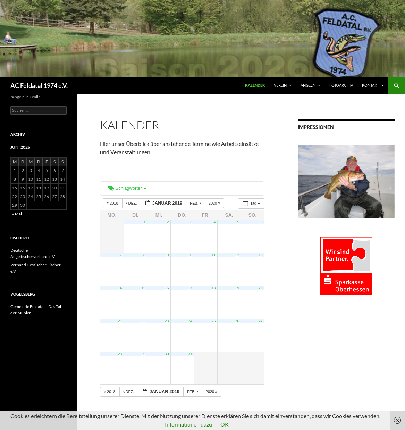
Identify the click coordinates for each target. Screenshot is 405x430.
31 (190, 354)
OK (224, 424)
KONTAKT (370, 85)
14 (120, 288)
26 (237, 321)
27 (261, 321)
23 (167, 321)
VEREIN (280, 85)
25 (214, 321)
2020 (215, 203)
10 (190, 255)
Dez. (132, 203)
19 (237, 288)
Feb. (196, 203)
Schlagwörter (127, 188)
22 (143, 321)
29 (143, 354)
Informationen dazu (188, 424)
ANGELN (308, 85)
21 (120, 321)
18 (214, 288)
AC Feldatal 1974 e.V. (39, 85)
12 (237, 255)
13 (261, 255)
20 (261, 288)
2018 (113, 203)
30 (167, 354)
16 (167, 288)
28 (120, 354)
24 (190, 321)
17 (190, 288)
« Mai (17, 213)
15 (143, 288)
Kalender (255, 85)
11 (214, 255)
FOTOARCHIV (341, 85)
